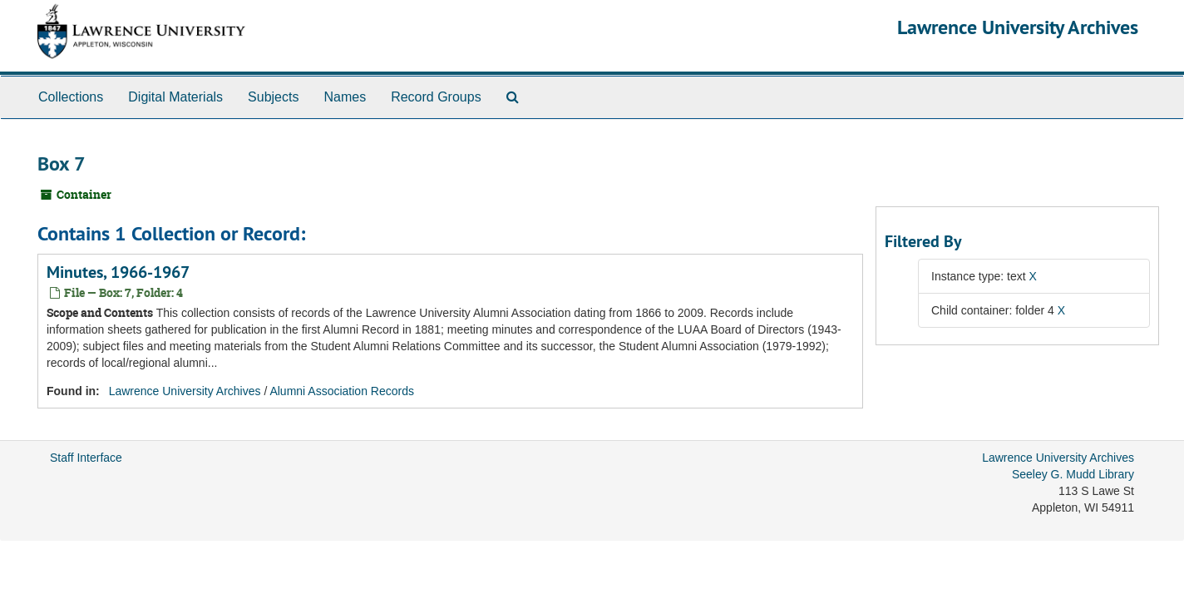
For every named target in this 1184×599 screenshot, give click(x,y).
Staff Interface (86, 457)
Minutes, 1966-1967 (118, 272)
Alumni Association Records (341, 391)
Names (344, 97)
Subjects (273, 97)
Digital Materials (175, 97)
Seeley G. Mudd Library (1073, 474)
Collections (70, 97)
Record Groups (436, 97)
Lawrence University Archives (1017, 27)
